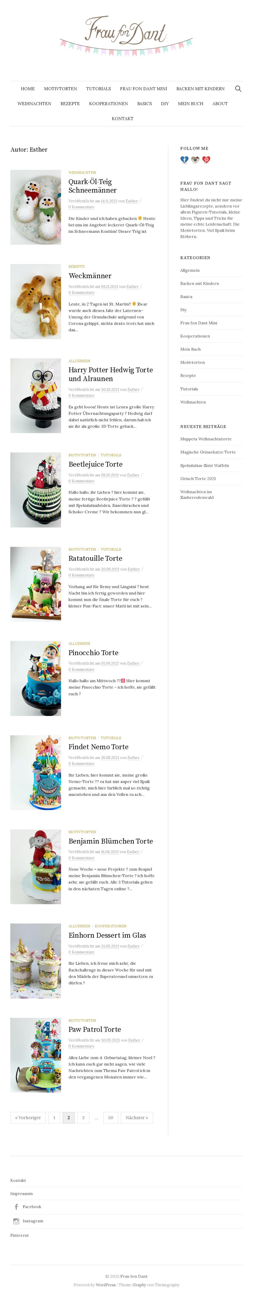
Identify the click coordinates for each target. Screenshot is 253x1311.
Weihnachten (34, 103)
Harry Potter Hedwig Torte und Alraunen (111, 377)
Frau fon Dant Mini (143, 89)
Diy (165, 103)
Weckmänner (90, 277)
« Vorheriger (28, 1132)
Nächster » (137, 1132)
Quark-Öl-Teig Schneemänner (93, 186)
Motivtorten (60, 89)
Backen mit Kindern (200, 89)
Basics (144, 103)
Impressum (21, 1207)
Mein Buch (190, 103)
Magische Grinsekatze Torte (208, 452)
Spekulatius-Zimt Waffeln (204, 465)
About (220, 103)
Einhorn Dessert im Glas (107, 946)
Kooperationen (108, 103)
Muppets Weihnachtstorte (206, 438)
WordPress (106, 1299)
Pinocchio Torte (94, 659)
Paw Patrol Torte (95, 1042)
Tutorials (98, 89)
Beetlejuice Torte (96, 468)
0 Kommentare (82, 206)
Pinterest (19, 1249)
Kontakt (122, 118)
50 (110, 1132)
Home (28, 89)
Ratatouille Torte (95, 564)
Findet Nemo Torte (99, 755)
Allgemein (79, 363)
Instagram (33, 1235)
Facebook (32, 1221)
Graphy (139, 1299)
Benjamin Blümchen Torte (111, 851)
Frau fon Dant (134, 1290)
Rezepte (70, 103)
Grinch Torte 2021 (198, 478)
